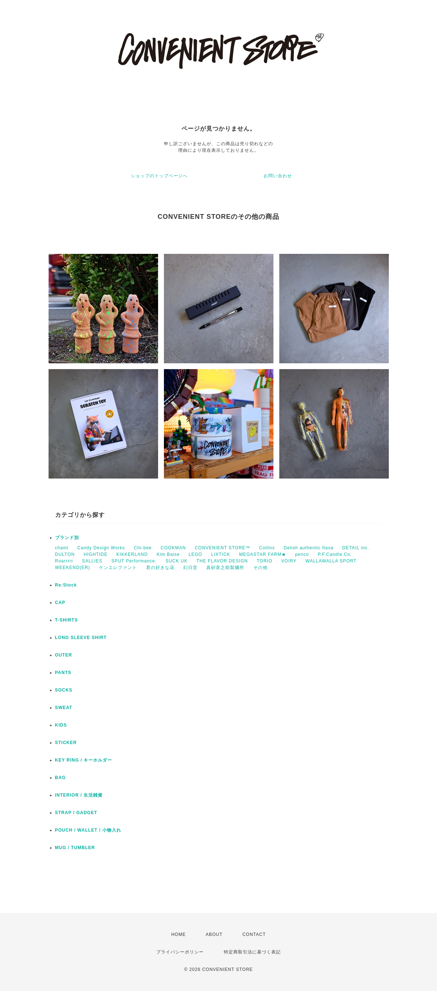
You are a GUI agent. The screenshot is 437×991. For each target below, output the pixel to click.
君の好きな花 (160, 567)
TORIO (264, 561)
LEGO (195, 554)
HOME (178, 934)
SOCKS (64, 690)
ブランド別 (67, 537)
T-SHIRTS (66, 620)
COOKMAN (173, 547)
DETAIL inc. (355, 547)
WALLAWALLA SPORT (331, 561)
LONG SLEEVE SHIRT (81, 637)
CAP (60, 602)
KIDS (61, 725)
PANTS (63, 672)
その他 (260, 567)
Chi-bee (143, 547)
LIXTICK (220, 554)
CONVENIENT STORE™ (222, 547)
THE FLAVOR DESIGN (222, 561)
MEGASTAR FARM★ (262, 554)
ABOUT (214, 934)
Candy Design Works (101, 547)
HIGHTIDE (95, 554)
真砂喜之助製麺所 (225, 567)
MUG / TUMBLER (75, 847)
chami (62, 547)
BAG (60, 777)
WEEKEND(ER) (72, 567)
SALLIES (92, 561)
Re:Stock (66, 585)
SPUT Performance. (134, 561)
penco (302, 554)
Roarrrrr (64, 561)
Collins (267, 547)
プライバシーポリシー (180, 952)
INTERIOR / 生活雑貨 (79, 795)
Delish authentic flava (308, 547)
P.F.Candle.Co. (335, 554)
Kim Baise (168, 554)
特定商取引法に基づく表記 (252, 952)
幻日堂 (190, 567)
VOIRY (288, 561)
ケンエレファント (118, 567)
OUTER (63, 655)
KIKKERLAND (132, 554)
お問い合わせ (278, 175)
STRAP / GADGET (76, 812)
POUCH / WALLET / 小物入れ (88, 830)
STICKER (66, 742)
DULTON (65, 554)
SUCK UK (176, 561)
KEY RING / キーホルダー (83, 760)
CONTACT (254, 934)
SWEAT (63, 707)
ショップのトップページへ (159, 175)
